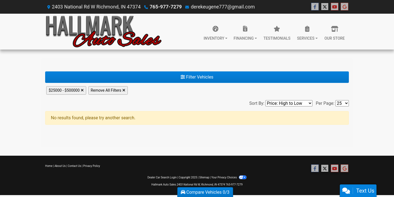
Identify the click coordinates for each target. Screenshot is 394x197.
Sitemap (204, 177)
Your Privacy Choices (229, 177)
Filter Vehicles (197, 77)
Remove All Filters (108, 90)
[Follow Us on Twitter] (325, 7)
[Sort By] (288, 103)
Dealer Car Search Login (162, 177)
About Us (60, 165)
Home (49, 165)
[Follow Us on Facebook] (315, 7)
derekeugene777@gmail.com (223, 7)
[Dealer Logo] (103, 31)
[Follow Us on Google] (344, 7)
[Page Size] (342, 103)
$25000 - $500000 (66, 90)
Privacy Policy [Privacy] (91, 165)
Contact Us (74, 165)
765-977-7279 (166, 7)
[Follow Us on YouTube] (334, 7)
